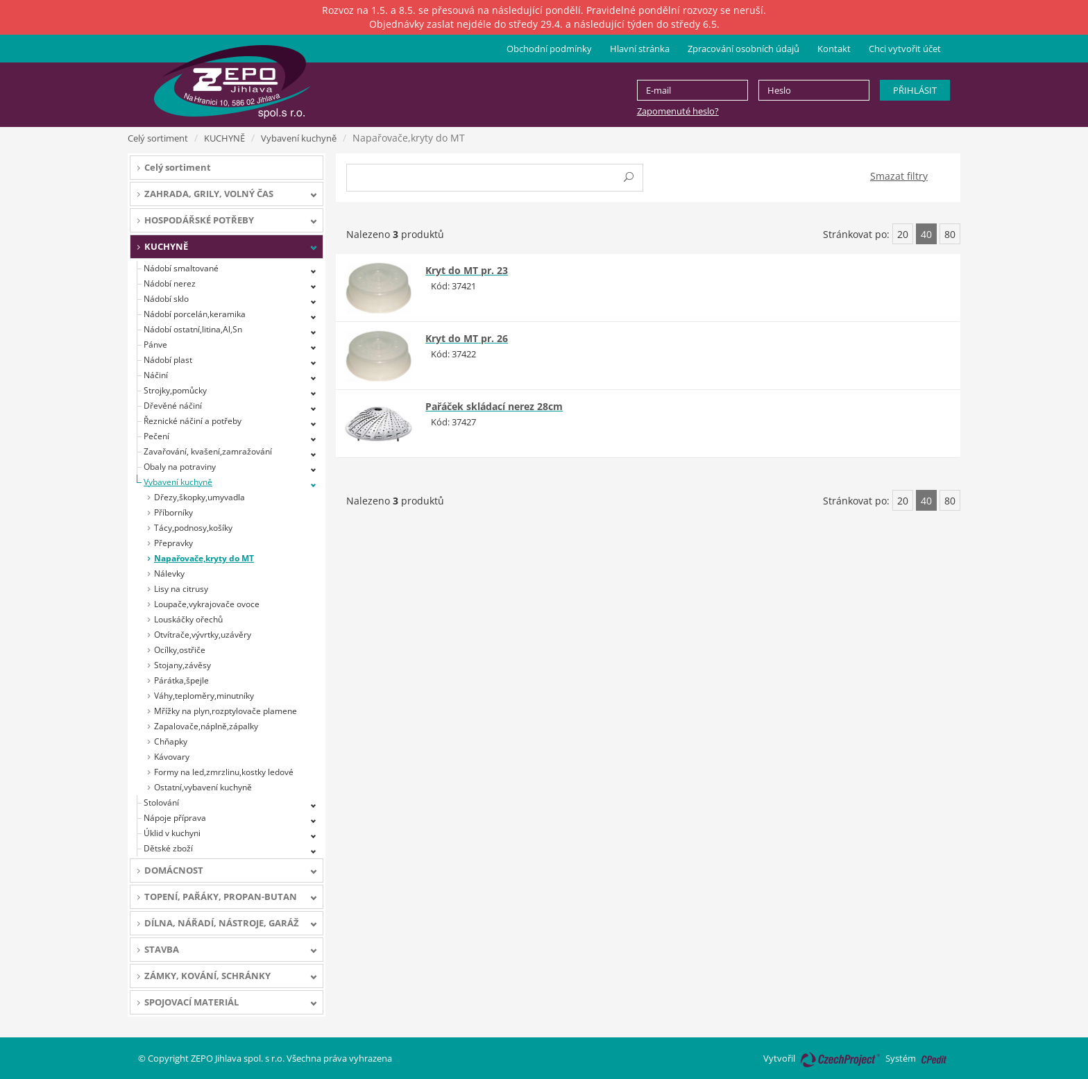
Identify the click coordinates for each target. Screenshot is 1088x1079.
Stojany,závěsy (182, 665)
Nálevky (169, 573)
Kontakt (834, 48)
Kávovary (171, 757)
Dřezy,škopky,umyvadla (199, 497)
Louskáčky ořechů (188, 619)
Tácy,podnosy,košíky (193, 528)
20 (902, 234)
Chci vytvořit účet (905, 48)
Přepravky (173, 543)
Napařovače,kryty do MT (204, 558)
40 (926, 234)
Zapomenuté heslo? (678, 111)
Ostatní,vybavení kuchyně (203, 787)
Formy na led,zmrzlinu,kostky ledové (224, 772)
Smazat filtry (899, 175)
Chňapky (170, 741)
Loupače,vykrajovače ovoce (207, 604)
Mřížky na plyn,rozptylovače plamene (225, 711)
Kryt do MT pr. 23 (466, 270)
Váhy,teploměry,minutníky (204, 696)
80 (949, 234)
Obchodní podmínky (549, 48)
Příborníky (173, 512)
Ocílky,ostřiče (179, 650)
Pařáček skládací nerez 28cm (494, 406)
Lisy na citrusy (181, 589)
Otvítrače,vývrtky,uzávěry (202, 634)
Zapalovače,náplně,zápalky (206, 726)
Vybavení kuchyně (299, 138)
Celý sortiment (158, 138)
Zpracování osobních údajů (743, 48)
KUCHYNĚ (224, 138)
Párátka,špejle (181, 680)
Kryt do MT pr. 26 (466, 338)
